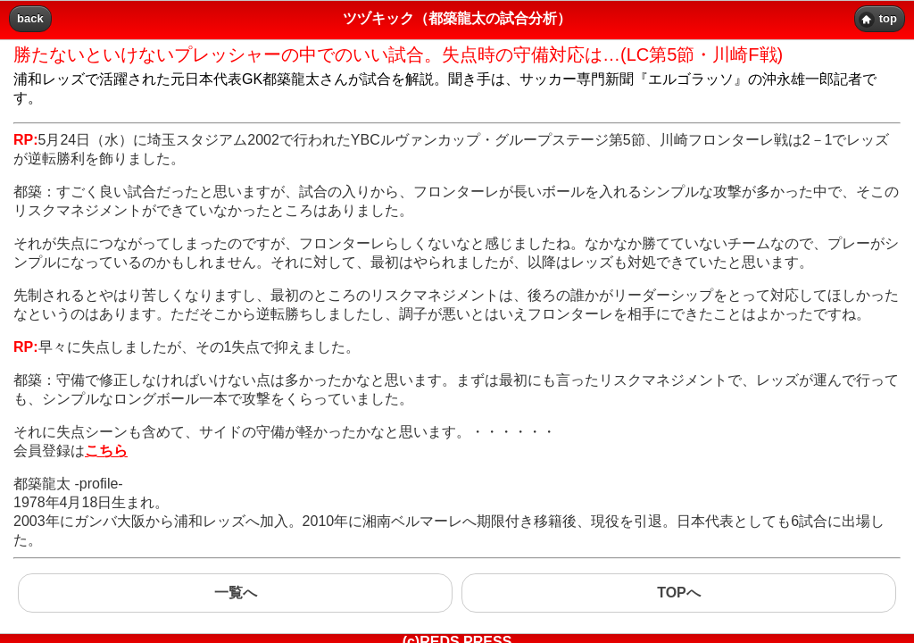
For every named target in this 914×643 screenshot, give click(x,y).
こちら (106, 450)
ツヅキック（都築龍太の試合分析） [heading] (457, 18)
